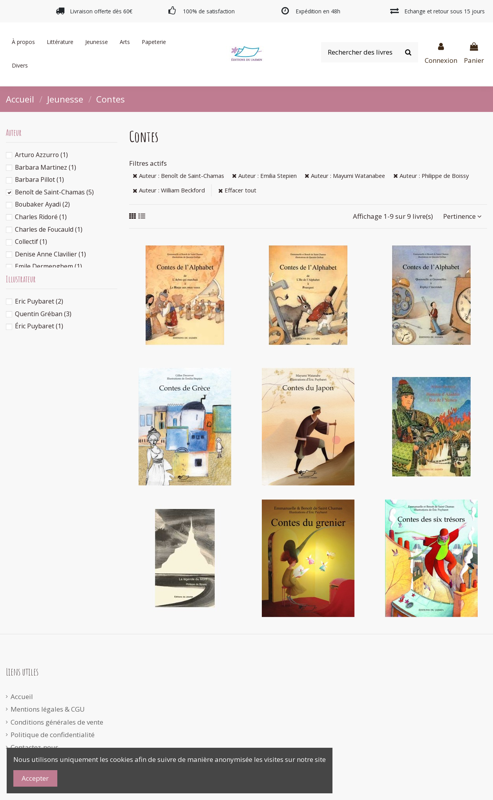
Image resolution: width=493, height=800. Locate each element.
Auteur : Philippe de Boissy (431, 175)
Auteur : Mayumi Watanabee (345, 175)
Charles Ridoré (41, 216)
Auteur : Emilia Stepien (264, 175)
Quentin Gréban (43, 313)
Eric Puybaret (39, 301)
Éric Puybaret (39, 326)
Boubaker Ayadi (42, 204)
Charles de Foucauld (48, 229)
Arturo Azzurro (41, 154)
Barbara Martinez (45, 167)
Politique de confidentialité (53, 734)
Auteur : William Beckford (169, 190)
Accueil (22, 696)
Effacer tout (237, 190)
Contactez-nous (34, 747)
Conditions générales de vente (57, 722)
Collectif (31, 241)
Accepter (35, 778)
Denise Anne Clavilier (50, 254)
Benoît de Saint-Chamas (54, 192)
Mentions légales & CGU (48, 709)
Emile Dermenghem (48, 266)
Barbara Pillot (39, 179)
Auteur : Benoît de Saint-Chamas (178, 175)
